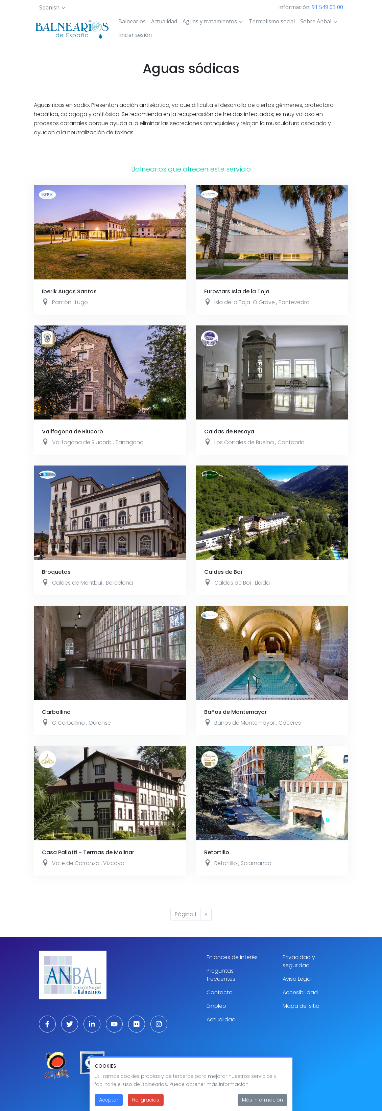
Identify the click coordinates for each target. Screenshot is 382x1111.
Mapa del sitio (301, 1006)
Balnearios (132, 21)
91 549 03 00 (327, 7)
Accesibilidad (300, 992)
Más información (262, 1100)
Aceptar (108, 1100)
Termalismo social (272, 21)
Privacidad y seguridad (299, 961)
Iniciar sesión (135, 35)
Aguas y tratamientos (210, 21)
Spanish (49, 7)
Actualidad (164, 21)
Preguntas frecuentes (221, 975)
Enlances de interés (232, 957)
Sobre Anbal (315, 21)
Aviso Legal (297, 979)
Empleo (216, 1006)
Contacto (220, 992)
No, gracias (145, 1100)
